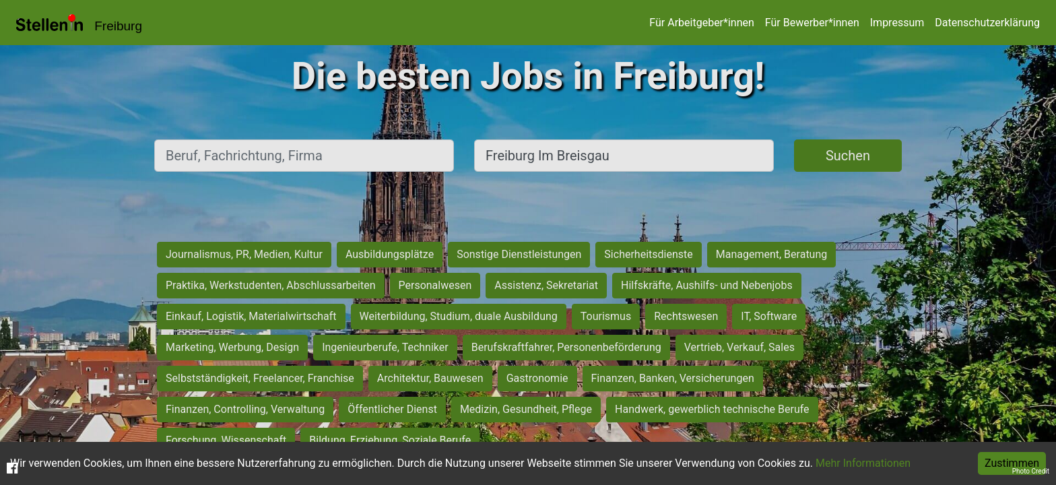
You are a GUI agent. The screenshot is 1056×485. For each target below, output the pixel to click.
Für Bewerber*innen (812, 22)
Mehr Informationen (863, 463)
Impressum (897, 22)
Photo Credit (1030, 471)
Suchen (848, 156)
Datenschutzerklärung (987, 22)
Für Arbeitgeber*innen (701, 22)
